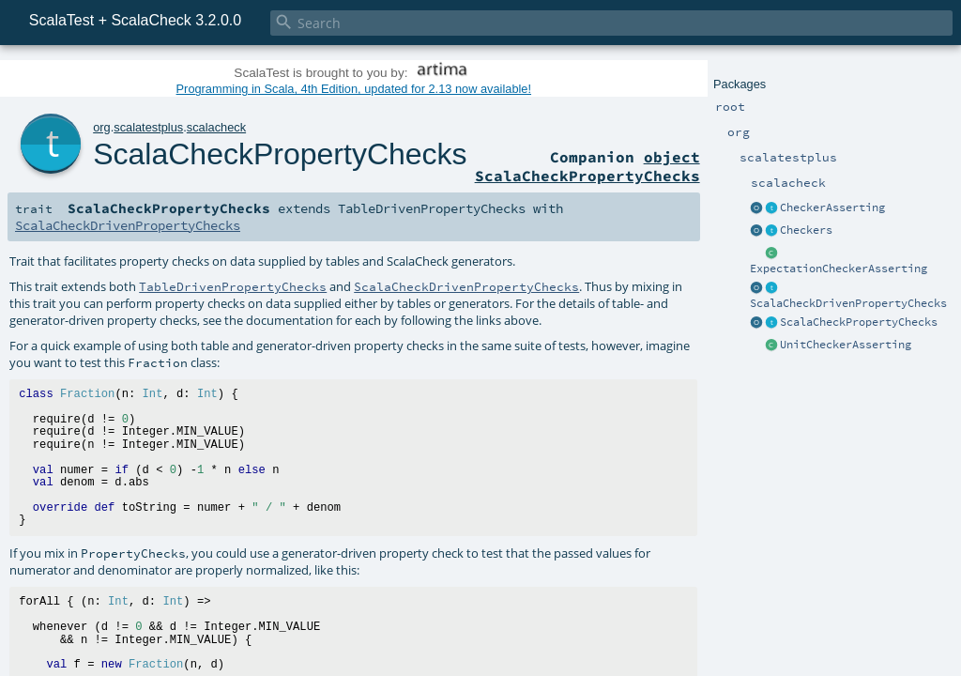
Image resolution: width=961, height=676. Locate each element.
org (102, 127)
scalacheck (216, 127)
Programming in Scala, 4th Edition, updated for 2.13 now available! (353, 89)
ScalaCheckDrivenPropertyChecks (848, 303)
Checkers (806, 230)
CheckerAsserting (832, 207)
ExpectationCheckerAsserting (838, 268)
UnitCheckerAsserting (845, 344)
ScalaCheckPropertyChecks (859, 322)
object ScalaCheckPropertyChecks (587, 166)
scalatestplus (148, 127)
